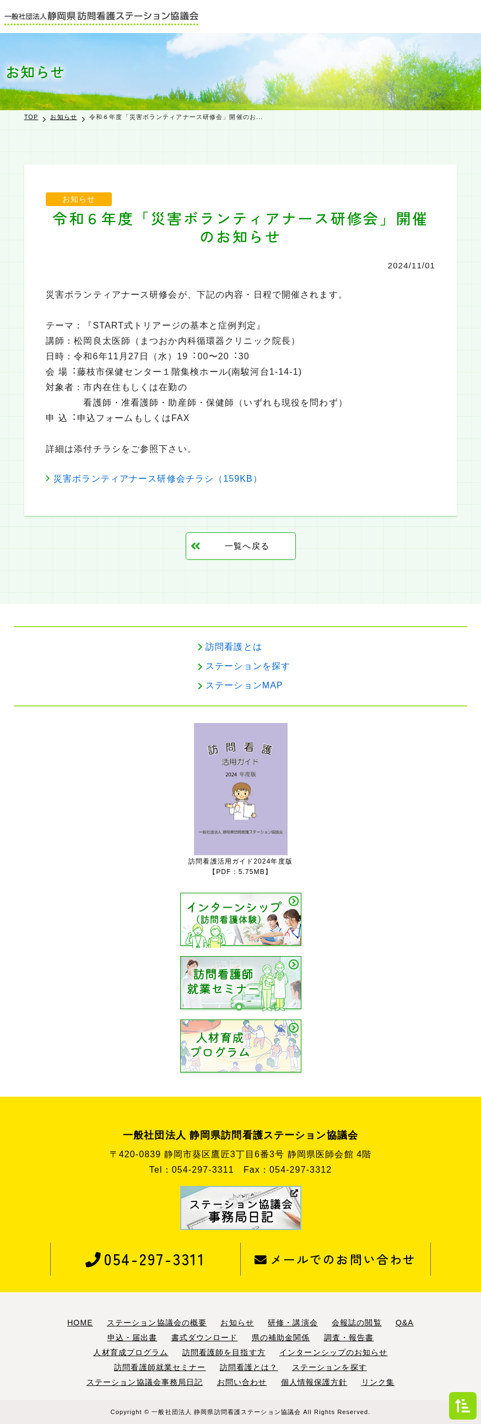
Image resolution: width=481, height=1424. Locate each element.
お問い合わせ (242, 1382)
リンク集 (377, 1382)
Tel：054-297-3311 (191, 1169)
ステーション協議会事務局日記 (145, 1382)
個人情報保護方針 (314, 1382)
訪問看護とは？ (249, 1367)
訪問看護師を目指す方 (224, 1352)
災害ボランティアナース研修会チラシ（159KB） (157, 478)
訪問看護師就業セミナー (160, 1367)
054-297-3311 (145, 1259)
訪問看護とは (234, 646)
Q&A (405, 1322)
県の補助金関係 (281, 1337)
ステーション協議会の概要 (157, 1322)
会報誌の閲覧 (357, 1322)
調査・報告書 (349, 1337)
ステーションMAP (244, 686)
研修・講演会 (293, 1322)
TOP (31, 117)
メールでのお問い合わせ (335, 1258)
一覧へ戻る (247, 546)
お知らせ (63, 117)
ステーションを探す (248, 666)
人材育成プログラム (130, 1352)
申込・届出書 (132, 1337)
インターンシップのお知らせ (333, 1352)
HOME (80, 1322)
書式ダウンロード (204, 1337)
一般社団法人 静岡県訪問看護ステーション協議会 (226, 1412)
